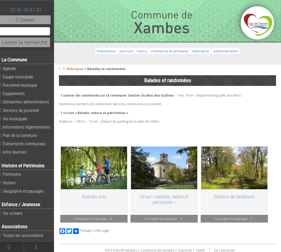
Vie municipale (17, 118)
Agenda (11, 68)
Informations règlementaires (28, 127)
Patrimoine (13, 174)
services (128, 51)
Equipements (15, 93)
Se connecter (226, 249)
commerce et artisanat (171, 51)
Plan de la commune (21, 135)
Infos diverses (16, 152)
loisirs (143, 51)
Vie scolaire (14, 213)
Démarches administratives (27, 101)
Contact (28, 20)
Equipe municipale (20, 76)
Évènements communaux (26, 143)
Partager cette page (94, 230)
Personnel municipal (21, 85)
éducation (202, 51)
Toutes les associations (25, 235)
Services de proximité (23, 110)
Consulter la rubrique (96, 218)
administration (227, 51)
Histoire (11, 182)
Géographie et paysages (25, 191)
